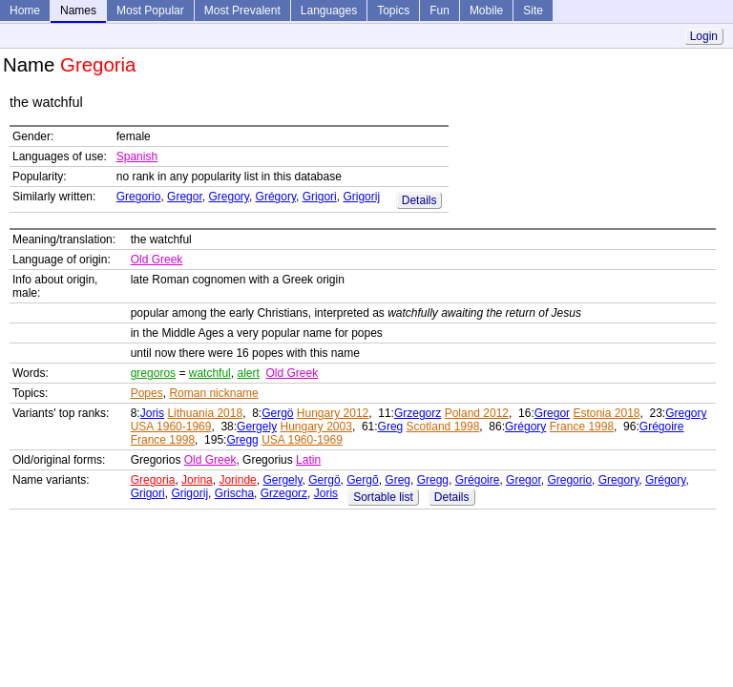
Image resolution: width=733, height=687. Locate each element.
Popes (147, 393)
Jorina (197, 480)
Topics (393, 10)
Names (78, 10)
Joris (152, 413)
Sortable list (383, 497)
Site (533, 10)
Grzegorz (417, 413)
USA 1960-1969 (171, 426)
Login (704, 36)
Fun (439, 10)
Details (419, 200)
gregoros (153, 373)
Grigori (320, 196)
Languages (329, 10)
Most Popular (150, 10)
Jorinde (237, 480)
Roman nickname (213, 393)
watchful (210, 373)
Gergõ (362, 480)
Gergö (277, 413)
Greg (391, 426)
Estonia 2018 (606, 413)
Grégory (276, 196)
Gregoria (153, 480)
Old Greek (157, 259)
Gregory (228, 196)
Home (25, 10)
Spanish (136, 156)
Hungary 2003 (315, 426)
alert (248, 373)
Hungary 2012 (332, 413)
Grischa (234, 493)
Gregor (184, 196)
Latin (308, 460)
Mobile (486, 10)
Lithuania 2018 (204, 413)
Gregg (242, 440)
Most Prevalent (242, 10)
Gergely (257, 426)
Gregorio (138, 196)
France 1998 (582, 426)
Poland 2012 (477, 413)
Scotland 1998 (443, 426)
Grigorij (361, 196)
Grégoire (661, 426)
